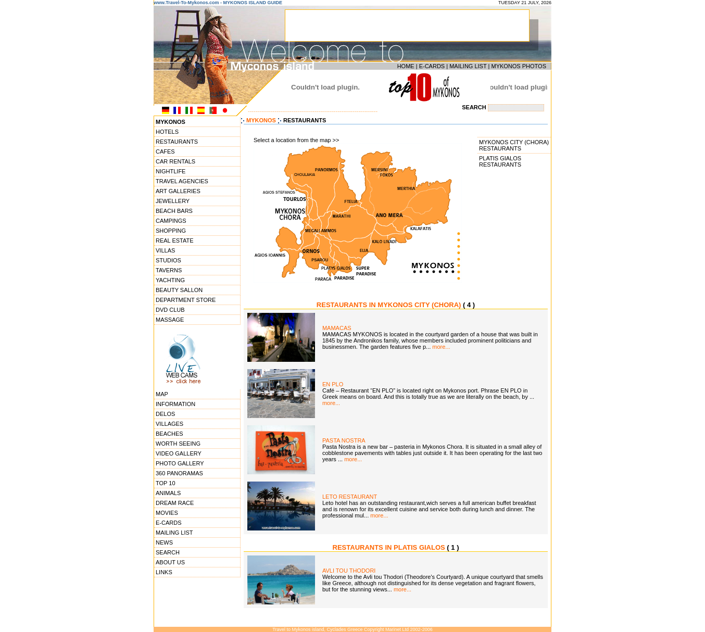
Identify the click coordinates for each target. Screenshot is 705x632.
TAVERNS (169, 270)
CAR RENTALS (175, 161)
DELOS (165, 414)
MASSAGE (170, 320)
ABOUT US (170, 562)
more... (441, 347)
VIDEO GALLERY (179, 453)
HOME (405, 66)
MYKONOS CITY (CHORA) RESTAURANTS (514, 145)
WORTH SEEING (178, 443)
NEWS (164, 542)
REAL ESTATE (175, 240)
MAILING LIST (467, 66)
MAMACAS (336, 328)
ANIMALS (168, 493)
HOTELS (167, 132)
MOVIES (167, 513)
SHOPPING (171, 230)
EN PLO (332, 384)
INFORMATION (175, 404)
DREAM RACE (175, 503)
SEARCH (168, 552)
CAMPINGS (171, 221)
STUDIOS (168, 260)
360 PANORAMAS (179, 473)
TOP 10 (165, 483)
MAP (162, 394)
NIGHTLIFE (170, 171)
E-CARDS (432, 66)
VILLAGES (169, 424)
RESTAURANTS (177, 141)
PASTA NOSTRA (343, 440)
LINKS (164, 572)
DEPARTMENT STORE (186, 300)
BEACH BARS (174, 211)
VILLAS (165, 250)
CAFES (165, 151)
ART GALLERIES (178, 191)
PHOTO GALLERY (180, 463)
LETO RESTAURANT (349, 497)
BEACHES (169, 434)
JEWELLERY (173, 201)
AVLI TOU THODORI (349, 570)
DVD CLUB (170, 310)
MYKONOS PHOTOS (518, 66)
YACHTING (170, 280)
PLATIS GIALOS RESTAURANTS (500, 161)
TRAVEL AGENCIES (182, 181)
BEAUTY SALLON (179, 290)
